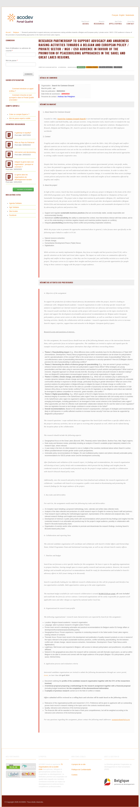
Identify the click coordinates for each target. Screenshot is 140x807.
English (122, 15)
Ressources (101, 21)
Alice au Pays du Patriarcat (24, 142)
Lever (46, 675)
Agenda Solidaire (15, 203)
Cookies (74, 775)
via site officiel (106, 67)
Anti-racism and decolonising (25, 152)
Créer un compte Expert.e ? (19, 114)
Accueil (86, 23)
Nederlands (130, 15)
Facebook (12, 215)
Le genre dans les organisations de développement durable (23, 177)
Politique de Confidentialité (81, 770)
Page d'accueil (85, 21)
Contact (130, 23)
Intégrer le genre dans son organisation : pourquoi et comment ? (24, 164)
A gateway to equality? (23, 133)
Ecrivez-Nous (131, 21)
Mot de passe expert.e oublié (19, 118)
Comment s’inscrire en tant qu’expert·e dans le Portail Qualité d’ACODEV (21, 97)
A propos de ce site (78, 764)
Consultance (92, 67)
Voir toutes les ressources (23, 189)
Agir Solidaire (14, 207)
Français (115, 15)
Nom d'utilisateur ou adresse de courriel (18, 49)
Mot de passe (12, 60)
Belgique (16, 32)
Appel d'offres (118, 21)
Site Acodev (13, 211)
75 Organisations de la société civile (51, 766)
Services (81, 67)
